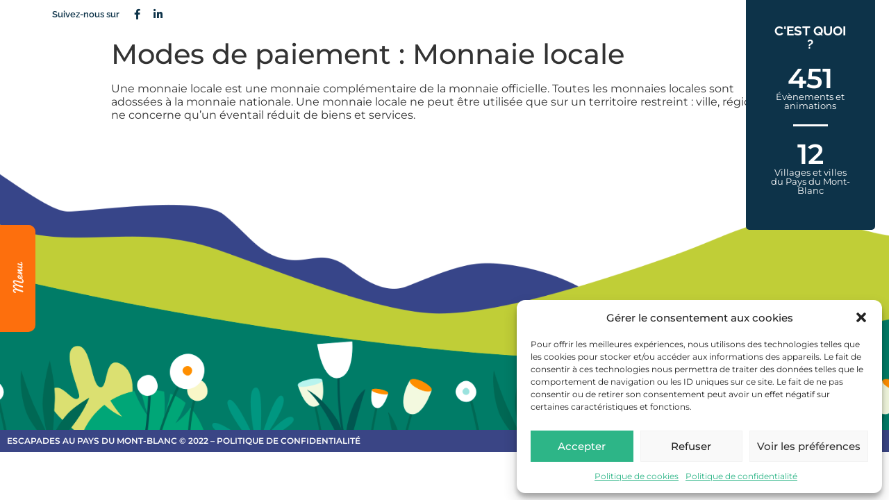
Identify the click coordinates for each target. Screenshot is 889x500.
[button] (861, 317)
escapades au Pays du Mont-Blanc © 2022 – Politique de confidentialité (183, 440)
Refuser (691, 446)
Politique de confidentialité (741, 476)
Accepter (582, 446)
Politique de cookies (637, 476)
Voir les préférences (809, 446)
